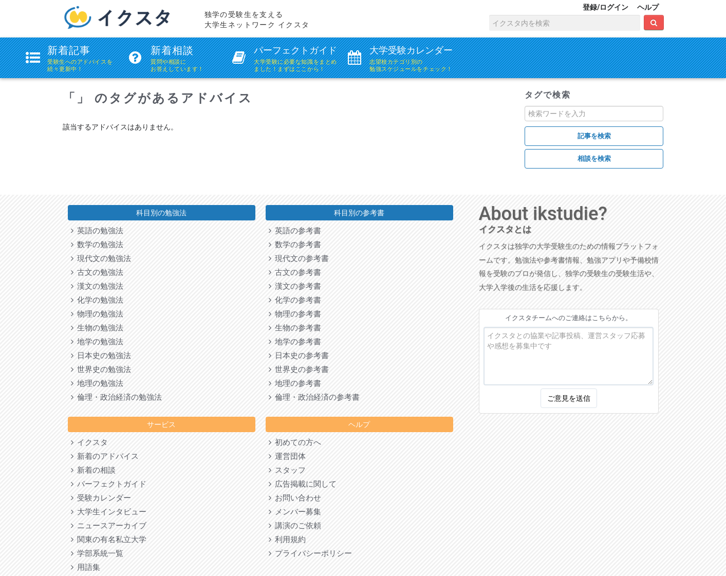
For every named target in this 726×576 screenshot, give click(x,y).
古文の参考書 (295, 272)
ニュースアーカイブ (108, 525)
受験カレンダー (101, 498)
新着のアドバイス (105, 456)
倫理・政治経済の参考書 (314, 397)
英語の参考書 (295, 230)
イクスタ (89, 442)
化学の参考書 (295, 300)
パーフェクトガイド (108, 484)
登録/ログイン (605, 7)
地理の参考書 (295, 383)
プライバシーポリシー (310, 553)
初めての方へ (295, 442)
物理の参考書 (295, 314)
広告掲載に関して (303, 484)
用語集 (85, 567)
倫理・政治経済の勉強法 (116, 397)
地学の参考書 (295, 341)
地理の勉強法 (97, 383)
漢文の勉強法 (97, 286)
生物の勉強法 (97, 327)
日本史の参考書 (299, 355)
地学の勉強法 (97, 341)
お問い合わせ (295, 498)
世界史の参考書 (299, 369)
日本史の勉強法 (101, 355)
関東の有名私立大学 (108, 539)
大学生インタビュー (108, 511)
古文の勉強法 (97, 272)
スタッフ (287, 470)
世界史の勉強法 (101, 369)
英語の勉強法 (97, 230)
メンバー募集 (295, 511)
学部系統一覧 (97, 553)
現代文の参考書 (299, 258)
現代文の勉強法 (101, 258)
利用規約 (287, 539)
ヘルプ (648, 7)
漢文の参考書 (295, 286)
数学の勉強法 (97, 244)
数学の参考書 (295, 244)
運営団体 (287, 456)
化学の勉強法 (97, 300)
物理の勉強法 (97, 314)
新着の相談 (93, 470)
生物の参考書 (295, 327)
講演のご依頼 (295, 525)
